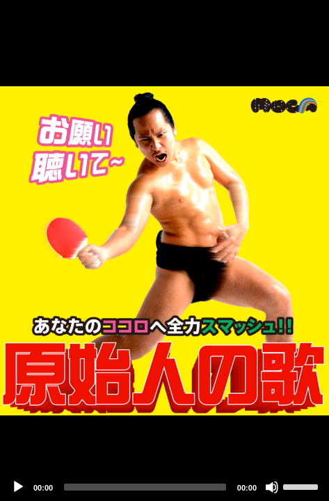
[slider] (145, 487)
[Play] (18, 487)
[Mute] (272, 487)
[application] (164, 250)
